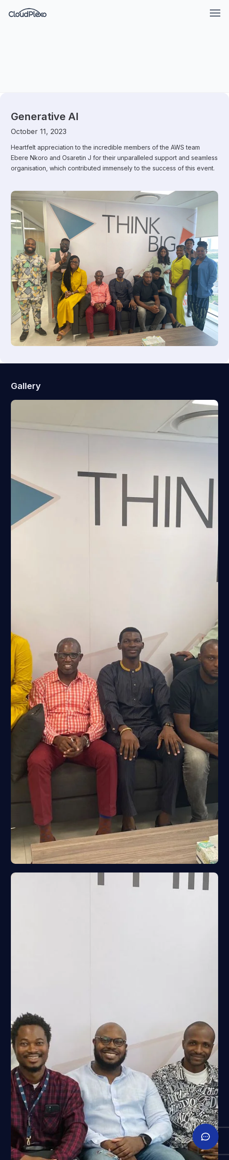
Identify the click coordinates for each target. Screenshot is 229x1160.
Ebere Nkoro (29, 157)
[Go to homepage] (27, 13)
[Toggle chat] (205, 1137)
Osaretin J (76, 157)
